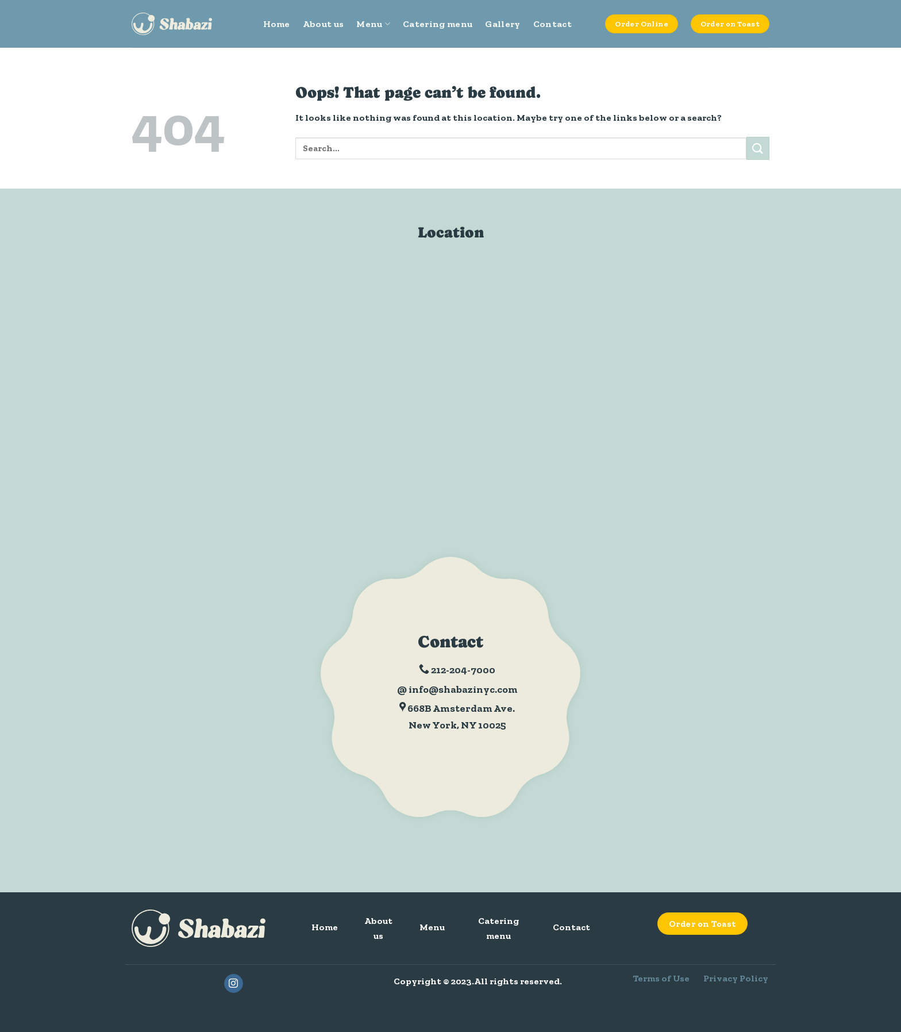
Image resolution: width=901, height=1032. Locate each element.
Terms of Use (661, 978)
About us (323, 23)
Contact (552, 23)
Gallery (502, 23)
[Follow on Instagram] (233, 983)
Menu (373, 24)
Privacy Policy (735, 978)
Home (276, 23)
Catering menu (437, 23)
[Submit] (757, 148)
